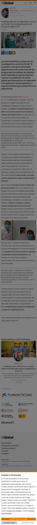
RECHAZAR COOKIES (9, 523)
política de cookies (14, 511)
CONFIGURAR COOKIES (28, 523)
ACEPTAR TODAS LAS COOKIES (18, 519)
